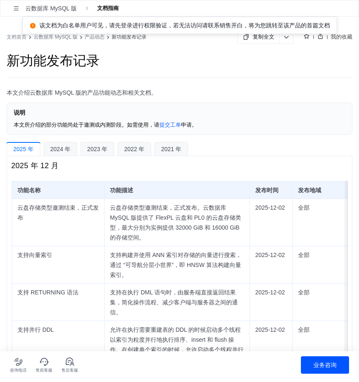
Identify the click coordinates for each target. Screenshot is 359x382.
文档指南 (108, 8)
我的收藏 (341, 37)
